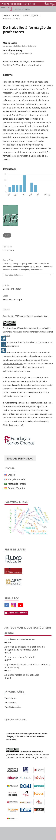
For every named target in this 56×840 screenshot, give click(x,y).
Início (5, 15)
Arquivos (15, 15)
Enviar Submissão (20, 458)
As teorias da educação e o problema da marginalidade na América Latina (24, 648)
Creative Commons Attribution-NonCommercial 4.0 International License (28, 332)
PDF (7, 235)
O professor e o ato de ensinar (19, 639)
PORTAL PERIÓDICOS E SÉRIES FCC (18, 4)
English (11, 474)
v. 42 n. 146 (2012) (30, 15)
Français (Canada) (16, 479)
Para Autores (10, 702)
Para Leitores (10, 698)
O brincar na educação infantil (19, 657)
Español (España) (16, 488)
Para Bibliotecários (12, 707)
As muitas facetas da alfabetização (21, 674)
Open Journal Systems (15, 719)
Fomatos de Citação (14, 275)
